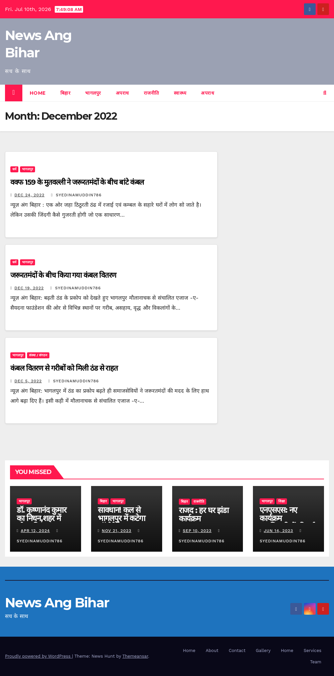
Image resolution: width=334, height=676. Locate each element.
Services (312, 650)
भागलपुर (93, 93)
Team (315, 661)
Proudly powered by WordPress (38, 656)
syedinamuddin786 (76, 195)
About (212, 650)
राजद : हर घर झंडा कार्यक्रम (204, 514)
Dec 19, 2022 (29, 288)
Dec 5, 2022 (28, 381)
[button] (324, 93)
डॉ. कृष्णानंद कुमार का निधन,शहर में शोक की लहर (41, 518)
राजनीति (151, 93)
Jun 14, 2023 (278, 530)
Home (38, 93)
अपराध (122, 93)
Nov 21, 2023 (116, 530)
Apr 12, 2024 (35, 530)
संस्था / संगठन (38, 355)
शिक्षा (281, 501)
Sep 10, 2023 (197, 530)
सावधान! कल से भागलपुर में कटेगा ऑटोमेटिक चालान (122, 518)
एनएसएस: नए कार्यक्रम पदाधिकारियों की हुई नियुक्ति (287, 522)
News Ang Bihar (57, 602)
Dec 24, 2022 (29, 195)
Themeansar (135, 656)
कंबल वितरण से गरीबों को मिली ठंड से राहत (64, 368)
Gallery (263, 650)
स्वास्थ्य (180, 93)
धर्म (14, 169)
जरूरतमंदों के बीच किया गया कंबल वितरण (63, 275)
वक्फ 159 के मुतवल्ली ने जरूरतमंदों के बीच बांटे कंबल (77, 182)
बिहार (65, 93)
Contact (237, 650)
